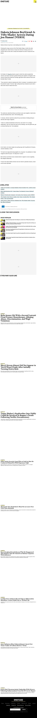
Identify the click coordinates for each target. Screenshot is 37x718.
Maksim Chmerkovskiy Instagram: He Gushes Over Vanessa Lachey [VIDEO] (18, 194)
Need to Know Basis (16, 107)
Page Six (10, 74)
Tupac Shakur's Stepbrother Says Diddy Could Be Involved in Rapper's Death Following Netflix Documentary (18, 415)
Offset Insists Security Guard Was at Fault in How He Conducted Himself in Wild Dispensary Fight (17, 462)
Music (29, 703)
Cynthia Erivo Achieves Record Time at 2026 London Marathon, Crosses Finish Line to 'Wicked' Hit (17, 599)
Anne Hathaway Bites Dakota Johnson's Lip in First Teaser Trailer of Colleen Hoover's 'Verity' (16, 644)
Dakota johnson (13, 206)
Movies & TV (3, 363)
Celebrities (10, 28)
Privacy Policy (28, 705)
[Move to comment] (35, 41)
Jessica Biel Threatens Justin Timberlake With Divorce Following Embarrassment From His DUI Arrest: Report (18, 690)
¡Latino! (34, 703)
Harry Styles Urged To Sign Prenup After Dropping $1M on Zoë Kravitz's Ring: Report (21, 233)
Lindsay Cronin (4, 40)
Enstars (5, 1)
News (2, 703)
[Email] (33, 41)
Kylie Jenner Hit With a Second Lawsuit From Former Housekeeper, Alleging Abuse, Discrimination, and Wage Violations (18, 318)
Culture (18, 703)
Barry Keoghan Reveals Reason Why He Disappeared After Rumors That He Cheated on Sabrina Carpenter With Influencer (17, 553)
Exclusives (7, 703)
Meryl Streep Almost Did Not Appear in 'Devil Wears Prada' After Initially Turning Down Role (18, 367)
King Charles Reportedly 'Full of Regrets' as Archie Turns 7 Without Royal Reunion (20, 219)
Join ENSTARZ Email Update (18, 707)
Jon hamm (7, 206)
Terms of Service (20, 705)
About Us (8, 705)
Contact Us (13, 705)
